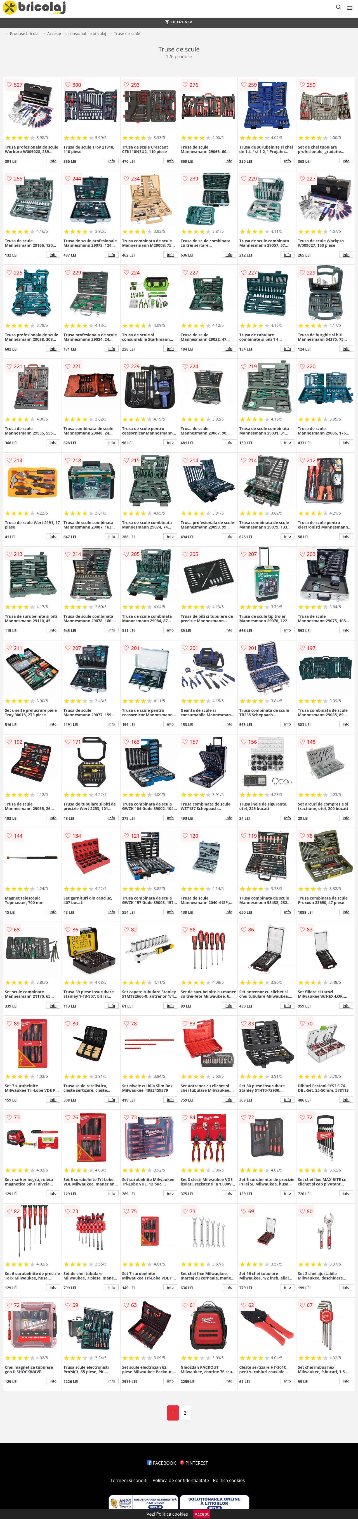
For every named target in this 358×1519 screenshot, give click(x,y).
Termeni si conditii (129, 1480)
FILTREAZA (179, 22)
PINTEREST (194, 1463)
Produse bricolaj (24, 33)
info (53, 160)
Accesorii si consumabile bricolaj (76, 33)
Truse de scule (127, 33)
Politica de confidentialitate (181, 1480)
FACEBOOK (161, 1463)
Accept (202, 1514)
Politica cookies (229, 1480)
